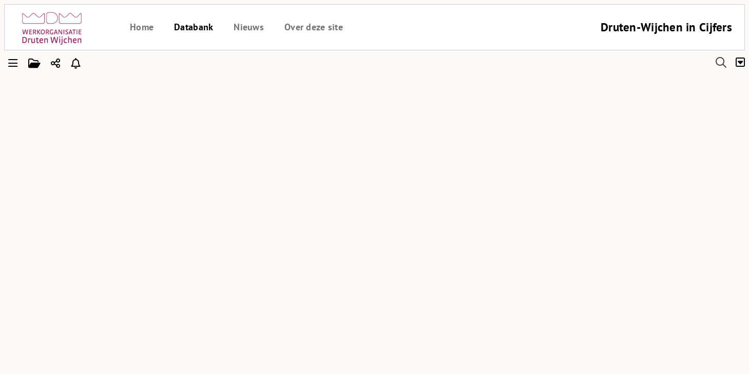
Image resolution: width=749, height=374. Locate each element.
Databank (193, 27)
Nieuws (249, 27)
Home (141, 27)
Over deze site (313, 27)
